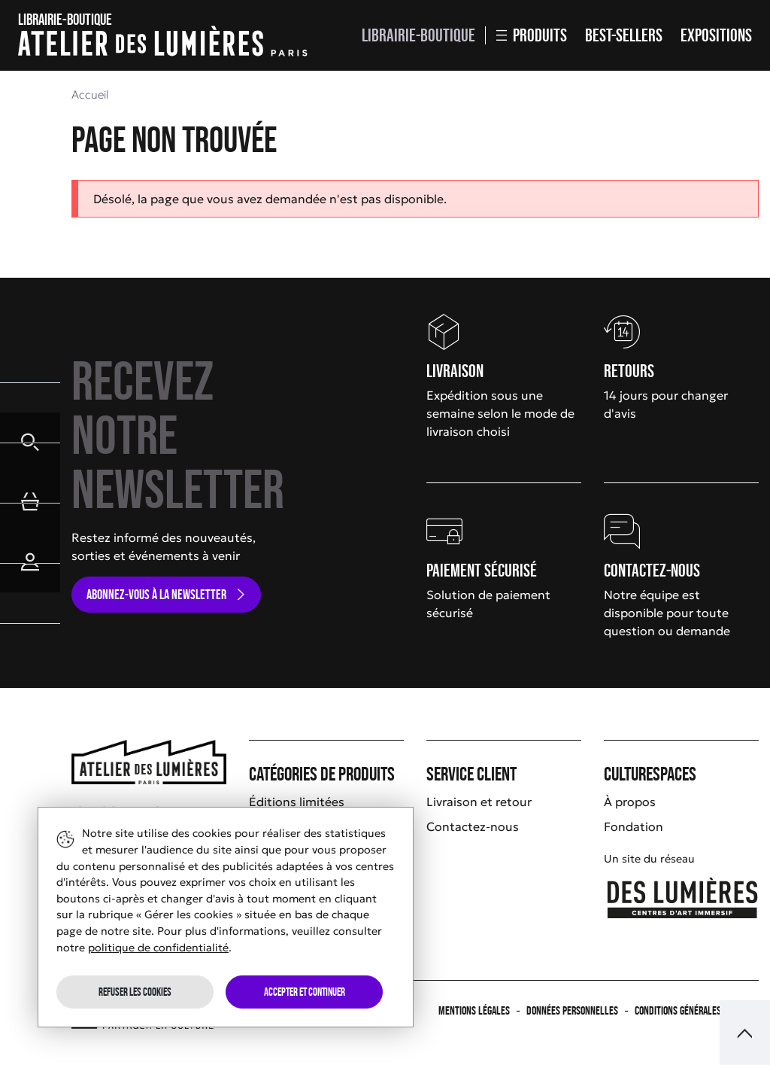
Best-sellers (623, 35)
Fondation (633, 826)
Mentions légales (474, 1010)
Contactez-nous (472, 826)
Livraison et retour (479, 801)
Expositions (716, 35)
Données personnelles (572, 1010)
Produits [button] (531, 35)
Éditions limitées (296, 801)
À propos (630, 801)
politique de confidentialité (158, 947)
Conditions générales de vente (697, 1010)
